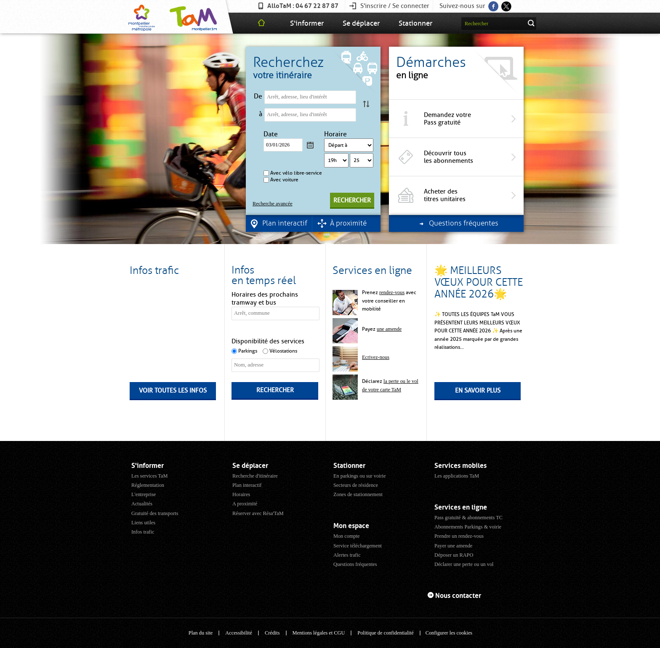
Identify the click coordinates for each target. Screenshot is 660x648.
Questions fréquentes (355, 564)
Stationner (415, 23)
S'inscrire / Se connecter (394, 6)
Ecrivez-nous (375, 357)
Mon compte (346, 536)
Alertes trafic (347, 555)
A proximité (244, 504)
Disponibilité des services (268, 341)
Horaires (241, 494)
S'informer (307, 23)
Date (271, 134)
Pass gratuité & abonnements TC (468, 518)
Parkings (247, 351)
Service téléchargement (357, 546)
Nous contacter (458, 595)
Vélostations (283, 351)
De (258, 96)
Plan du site (201, 633)
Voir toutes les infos (173, 390)
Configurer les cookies (449, 633)
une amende (389, 329)
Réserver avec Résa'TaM (258, 513)
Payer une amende (453, 546)
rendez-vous (392, 292)
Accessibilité (238, 633)
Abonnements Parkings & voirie (467, 527)
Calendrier (310, 144)
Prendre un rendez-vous (459, 536)
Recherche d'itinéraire (255, 476)
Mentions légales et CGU (319, 633)
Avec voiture (284, 179)
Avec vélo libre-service (296, 173)
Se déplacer (361, 23)
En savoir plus (477, 390)
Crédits (272, 633)
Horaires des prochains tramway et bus (265, 298)
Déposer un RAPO (453, 555)
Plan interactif (246, 485)
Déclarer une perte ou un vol (464, 564)
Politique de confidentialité (385, 633)
